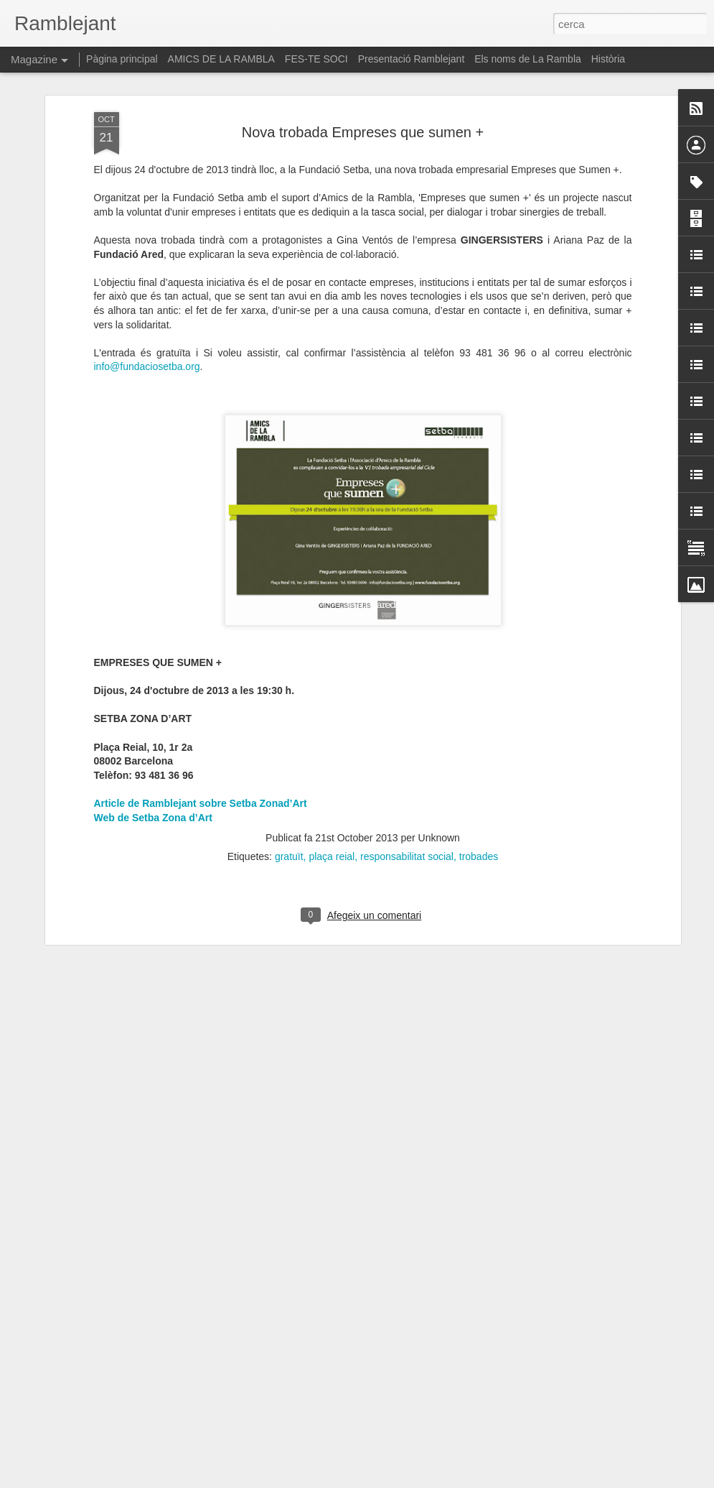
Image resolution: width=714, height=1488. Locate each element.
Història (608, 59)
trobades (478, 787)
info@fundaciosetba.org (147, 298)
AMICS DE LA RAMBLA (221, 59)
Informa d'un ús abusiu (479, 1480)
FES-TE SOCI (316, 59)
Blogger (421, 1480)
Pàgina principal (122, 59)
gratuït (289, 787)
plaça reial (331, 787)
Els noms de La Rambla (527, 59)
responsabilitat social (407, 787)
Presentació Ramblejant (411, 59)
